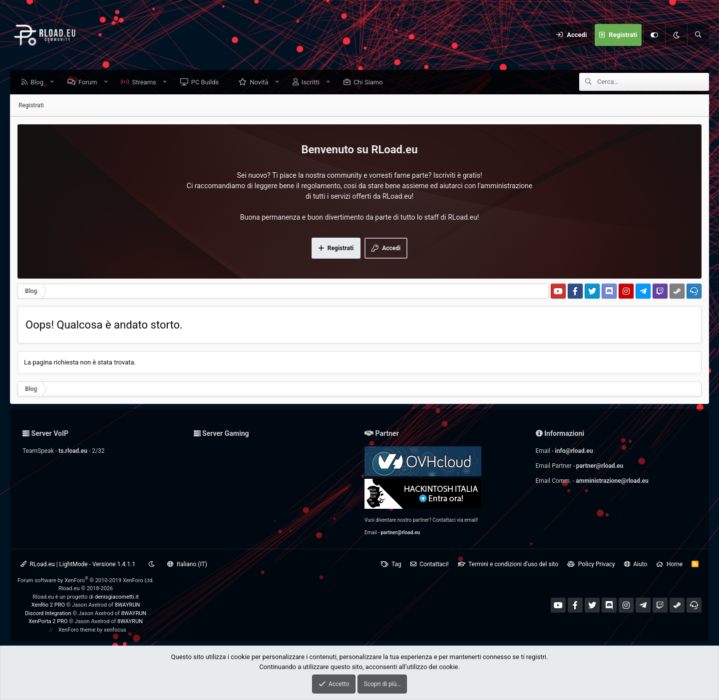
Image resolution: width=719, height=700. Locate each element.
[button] (54, 82)
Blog (39, 82)
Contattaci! (429, 564)
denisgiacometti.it (117, 597)
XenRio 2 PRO (48, 605)
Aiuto (636, 564)
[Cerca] (698, 35)
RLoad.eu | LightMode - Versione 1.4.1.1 (77, 564)
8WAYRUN (127, 605)
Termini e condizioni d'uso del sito (508, 564)
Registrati (31, 105)
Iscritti (313, 82)
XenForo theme (77, 630)
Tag (391, 564)
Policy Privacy (591, 564)
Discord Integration (48, 613)
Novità (261, 82)
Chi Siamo (370, 82)
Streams (146, 82)
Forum (90, 82)
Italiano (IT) (187, 564)
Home (669, 564)
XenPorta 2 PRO (47, 621)
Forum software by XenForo (85, 580)
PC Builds (208, 82)
